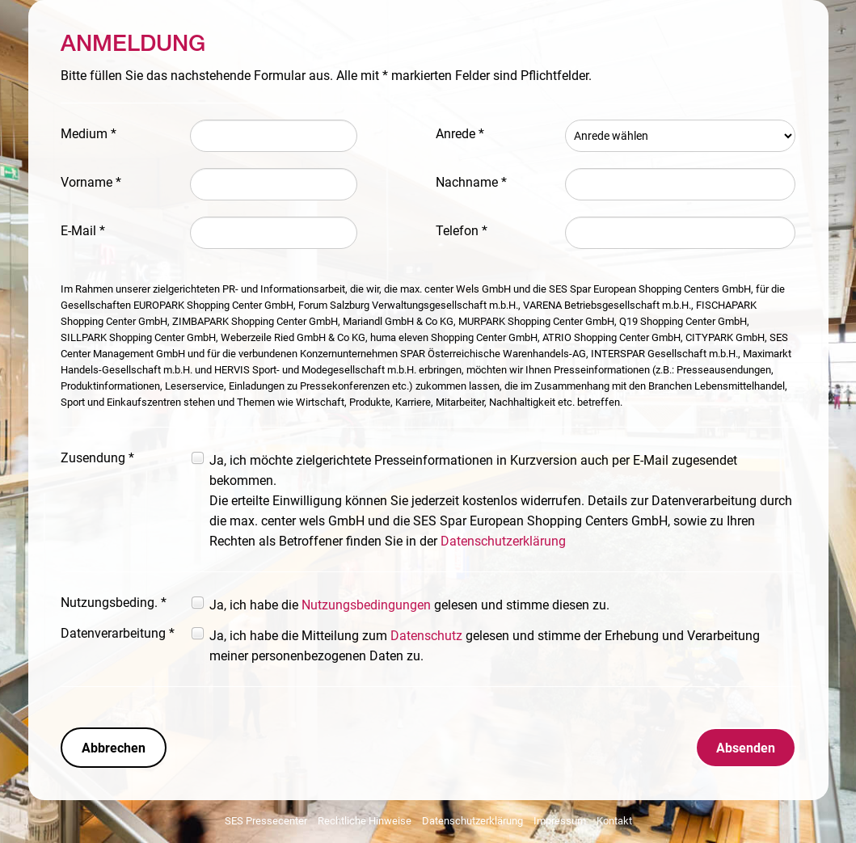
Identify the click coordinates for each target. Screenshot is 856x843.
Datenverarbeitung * (118, 633)
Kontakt (614, 821)
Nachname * (471, 182)
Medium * (88, 133)
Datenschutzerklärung (503, 541)
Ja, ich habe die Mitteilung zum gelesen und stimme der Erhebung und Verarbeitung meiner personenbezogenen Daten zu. (484, 646)
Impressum (559, 821)
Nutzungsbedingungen (366, 605)
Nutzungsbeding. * (114, 602)
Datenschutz (426, 635)
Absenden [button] (745, 748)
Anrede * (460, 133)
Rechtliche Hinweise (364, 821)
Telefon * (461, 230)
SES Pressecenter (266, 821)
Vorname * (91, 182)
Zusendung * (97, 458)
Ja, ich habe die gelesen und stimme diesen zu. (409, 605)
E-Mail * (83, 230)
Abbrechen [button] (113, 748)
